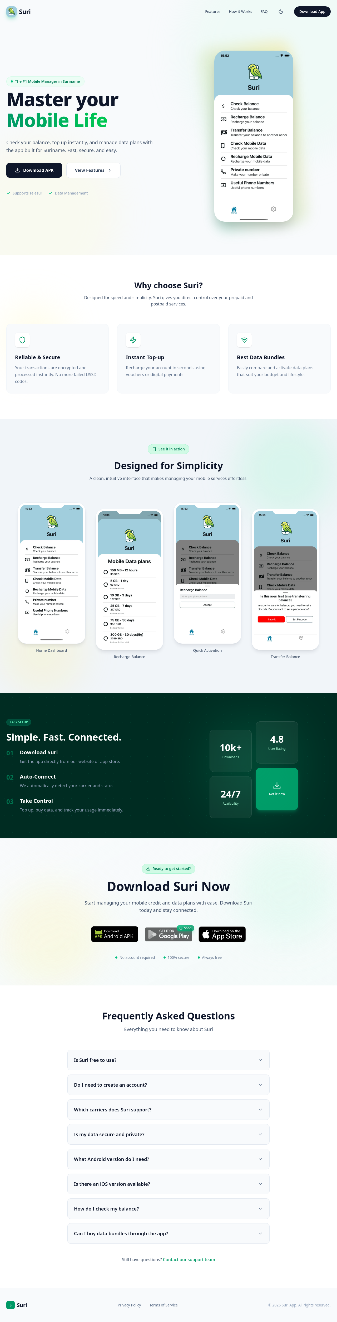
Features (212, 11)
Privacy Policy (129, 1305)
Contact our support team (189, 1259)
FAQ (264, 11)
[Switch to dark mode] (281, 11)
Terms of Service (163, 1305)
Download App (312, 11)
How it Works (240, 11)
